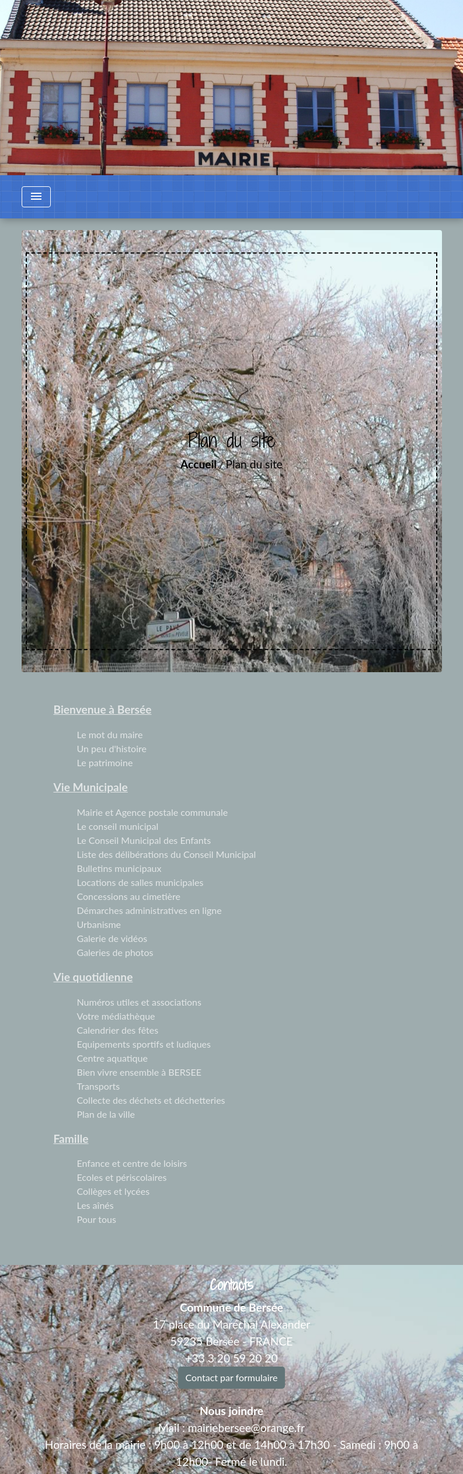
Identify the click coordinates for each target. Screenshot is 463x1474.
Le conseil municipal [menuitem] (118, 826)
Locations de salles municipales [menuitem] (140, 882)
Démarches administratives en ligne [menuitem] (149, 910)
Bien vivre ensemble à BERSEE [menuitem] (139, 1071)
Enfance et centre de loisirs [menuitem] (132, 1163)
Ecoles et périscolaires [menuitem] (122, 1177)
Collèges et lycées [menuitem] (113, 1191)
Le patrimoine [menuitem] (105, 762)
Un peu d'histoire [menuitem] (112, 748)
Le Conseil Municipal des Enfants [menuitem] (144, 840)
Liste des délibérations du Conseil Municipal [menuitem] (166, 854)
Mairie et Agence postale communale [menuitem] (152, 812)
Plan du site (254, 464)
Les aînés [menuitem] (95, 1205)
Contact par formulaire (232, 1377)
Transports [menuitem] (98, 1085)
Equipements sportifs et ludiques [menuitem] (144, 1043)
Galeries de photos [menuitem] (115, 952)
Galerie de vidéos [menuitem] (112, 938)
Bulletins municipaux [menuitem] (119, 868)
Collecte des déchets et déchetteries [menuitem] (151, 1100)
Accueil (198, 464)
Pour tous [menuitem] (96, 1219)
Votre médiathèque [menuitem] (116, 1015)
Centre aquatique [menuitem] (112, 1057)
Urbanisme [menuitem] (99, 924)
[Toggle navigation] (36, 196)
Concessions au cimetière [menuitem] (128, 896)
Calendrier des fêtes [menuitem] (118, 1029)
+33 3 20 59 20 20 (231, 1358)
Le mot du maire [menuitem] (110, 734)
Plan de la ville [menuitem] (106, 1114)
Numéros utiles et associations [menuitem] (139, 1001)
